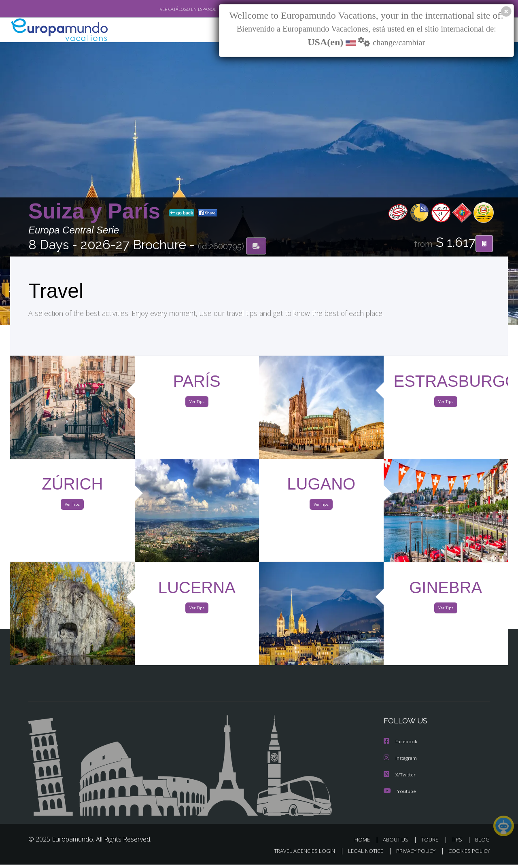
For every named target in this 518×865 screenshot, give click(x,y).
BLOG (482, 840)
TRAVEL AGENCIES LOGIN (297, 851)
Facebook (401, 743)
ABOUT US (397, 840)
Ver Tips (197, 403)
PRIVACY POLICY (412, 851)
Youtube (400, 791)
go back (181, 213)
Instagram (401, 759)
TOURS (431, 840)
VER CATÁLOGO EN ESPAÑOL (169, 9)
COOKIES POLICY (467, 851)
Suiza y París (97, 212)
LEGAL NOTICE (360, 851)
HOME (365, 840)
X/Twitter (400, 775)
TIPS (458, 840)
